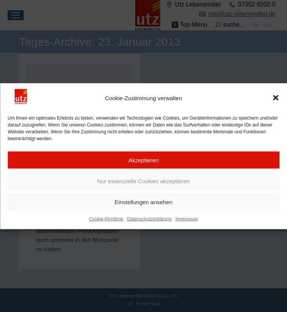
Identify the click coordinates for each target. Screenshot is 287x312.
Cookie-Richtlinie (106, 220)
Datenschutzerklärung (149, 220)
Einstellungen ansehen (144, 203)
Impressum (186, 220)
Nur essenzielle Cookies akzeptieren (143, 182)
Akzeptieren (143, 161)
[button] (275, 99)
